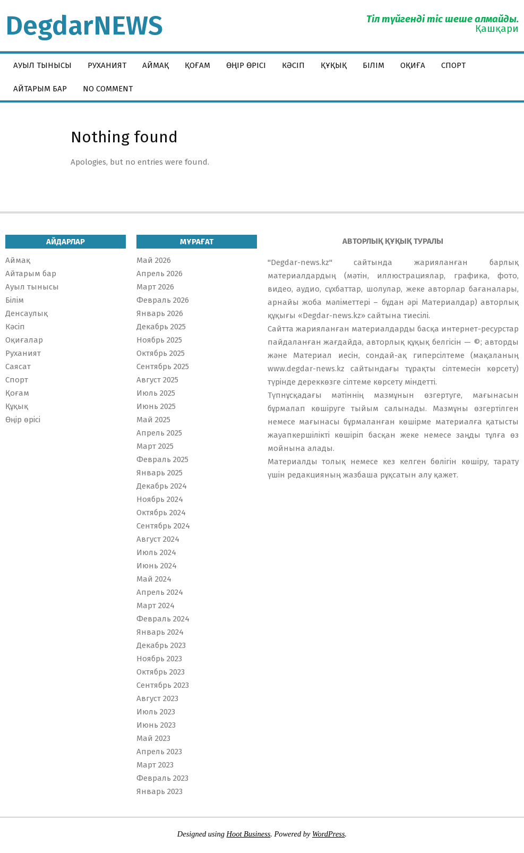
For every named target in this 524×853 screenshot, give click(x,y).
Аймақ (17, 260)
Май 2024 (153, 579)
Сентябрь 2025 (162, 366)
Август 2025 (157, 380)
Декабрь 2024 (161, 486)
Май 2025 (153, 419)
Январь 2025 (159, 472)
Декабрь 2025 (161, 326)
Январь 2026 (159, 313)
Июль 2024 (156, 552)
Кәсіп (15, 326)
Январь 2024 (160, 632)
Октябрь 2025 (160, 353)
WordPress (328, 834)
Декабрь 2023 (161, 645)
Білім (14, 300)
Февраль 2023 (162, 778)
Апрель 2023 (159, 751)
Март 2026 (155, 287)
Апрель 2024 (159, 592)
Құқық (16, 406)
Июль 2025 (155, 393)
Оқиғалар (24, 340)
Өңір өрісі (22, 419)
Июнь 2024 (156, 565)
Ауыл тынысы (32, 287)
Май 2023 (153, 738)
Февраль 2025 (162, 459)
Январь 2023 (159, 791)
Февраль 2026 (162, 300)
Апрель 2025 (159, 433)
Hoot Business (249, 834)
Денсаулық (26, 313)
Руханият (23, 353)
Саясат (18, 366)
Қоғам (17, 393)
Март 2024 (155, 605)
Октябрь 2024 (161, 512)
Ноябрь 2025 (159, 340)
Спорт (16, 380)
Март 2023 (155, 765)
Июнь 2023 (156, 725)
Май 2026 (153, 260)
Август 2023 (157, 698)
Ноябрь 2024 (159, 499)
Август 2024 (157, 539)
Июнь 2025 (156, 406)
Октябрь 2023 (160, 672)
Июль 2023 (155, 711)
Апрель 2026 (159, 273)
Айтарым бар (30, 273)
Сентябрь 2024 (163, 526)
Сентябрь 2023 (162, 685)
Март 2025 (155, 446)
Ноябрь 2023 (159, 658)
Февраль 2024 (163, 619)
